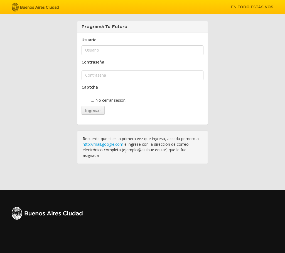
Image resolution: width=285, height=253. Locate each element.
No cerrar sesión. (108, 100)
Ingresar (93, 110)
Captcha (90, 87)
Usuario (89, 39)
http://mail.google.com (103, 144)
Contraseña (93, 62)
